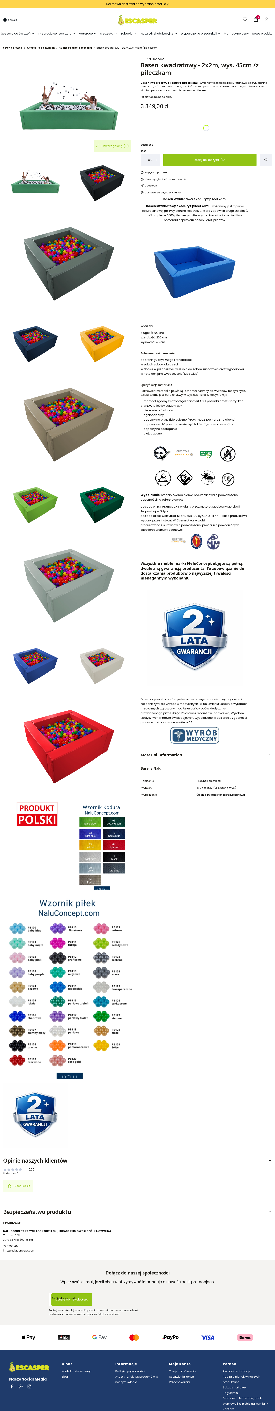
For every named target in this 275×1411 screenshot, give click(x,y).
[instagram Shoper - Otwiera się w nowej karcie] (29, 1386)
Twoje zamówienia (182, 1371)
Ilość (143, 151)
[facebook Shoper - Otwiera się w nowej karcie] (11, 1386)
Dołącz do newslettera (71, 1299)
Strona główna (12, 47)
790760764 (11, 1246)
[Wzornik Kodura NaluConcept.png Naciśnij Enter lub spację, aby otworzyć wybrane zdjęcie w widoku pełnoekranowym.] (102, 847)
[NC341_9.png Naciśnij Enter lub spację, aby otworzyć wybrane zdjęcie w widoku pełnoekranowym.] (68, 106)
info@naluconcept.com (19, 1250)
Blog (65, 1377)
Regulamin (230, 1393)
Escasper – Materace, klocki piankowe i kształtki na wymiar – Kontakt (245, 1403)
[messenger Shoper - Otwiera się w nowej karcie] (20, 1386)
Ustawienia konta (181, 1377)
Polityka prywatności (130, 1371)
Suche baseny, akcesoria (75, 47)
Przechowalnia (179, 1382)
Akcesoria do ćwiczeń (41, 47)
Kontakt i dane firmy (76, 1371)
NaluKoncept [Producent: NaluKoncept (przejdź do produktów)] (155, 59)
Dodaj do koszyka (209, 160)
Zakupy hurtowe (234, 1387)
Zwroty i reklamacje (237, 1371)
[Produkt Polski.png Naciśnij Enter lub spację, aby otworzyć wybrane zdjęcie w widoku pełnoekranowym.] (35, 814)
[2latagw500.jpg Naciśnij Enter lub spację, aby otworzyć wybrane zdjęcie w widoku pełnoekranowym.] (35, 1115)
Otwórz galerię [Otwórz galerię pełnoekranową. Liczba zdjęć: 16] (112, 146)
